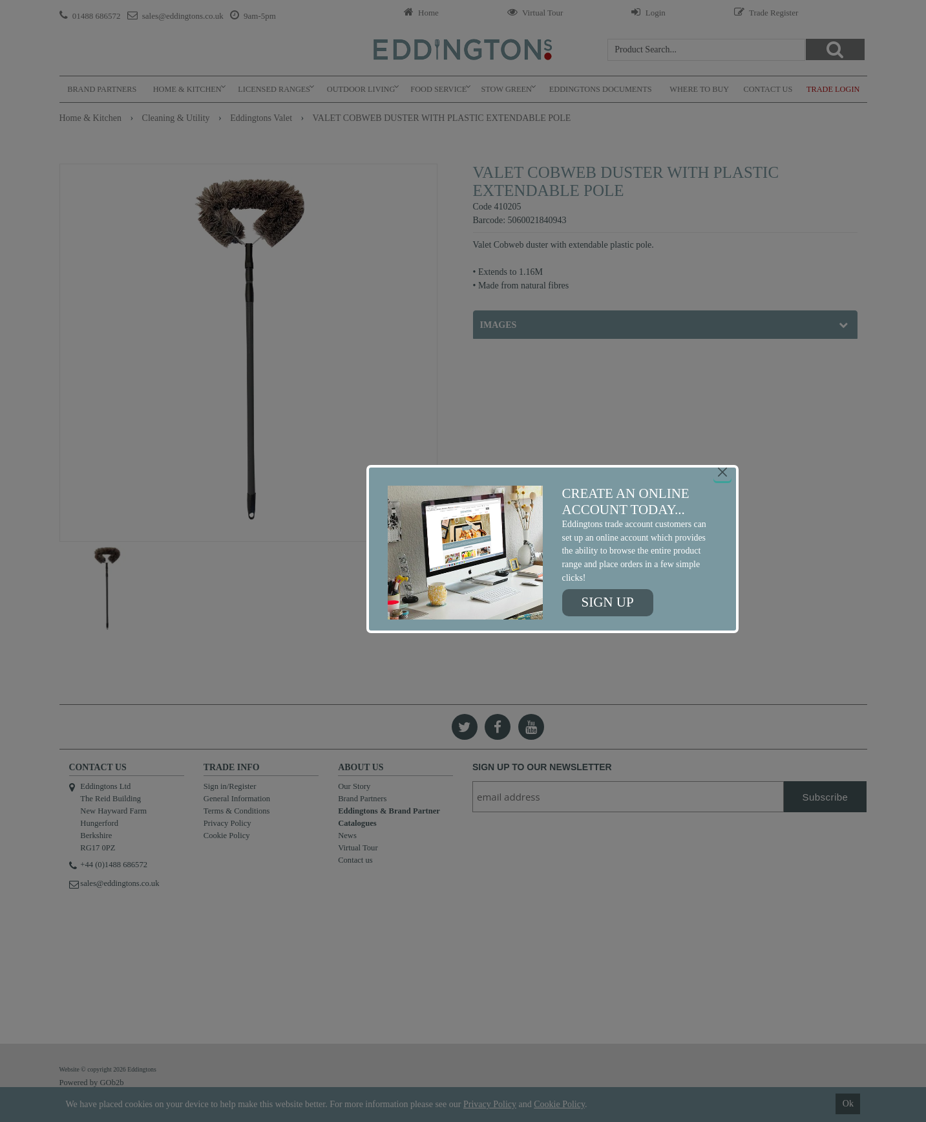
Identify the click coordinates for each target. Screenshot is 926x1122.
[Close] (722, 472)
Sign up (608, 602)
